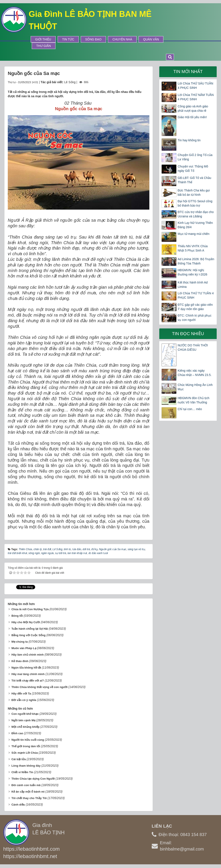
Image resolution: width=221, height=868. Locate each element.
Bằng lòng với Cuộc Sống (28, 635)
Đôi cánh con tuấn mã (26, 785)
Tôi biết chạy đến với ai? (27, 680)
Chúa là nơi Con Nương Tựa (30, 609)
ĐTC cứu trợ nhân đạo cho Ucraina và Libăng (196, 214)
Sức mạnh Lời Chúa (24, 752)
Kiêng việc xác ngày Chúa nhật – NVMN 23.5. (195, 373)
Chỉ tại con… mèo (190, 409)
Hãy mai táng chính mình (28, 674)
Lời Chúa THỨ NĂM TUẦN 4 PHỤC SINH (196, 97)
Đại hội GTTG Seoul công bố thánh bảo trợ (195, 203)
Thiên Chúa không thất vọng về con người (39, 687)
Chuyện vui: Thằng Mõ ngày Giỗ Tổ (193, 168)
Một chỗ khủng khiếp (25, 726)
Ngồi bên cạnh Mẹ (23, 720)
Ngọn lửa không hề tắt (26, 667)
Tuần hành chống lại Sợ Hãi (29, 628)
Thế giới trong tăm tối (25, 746)
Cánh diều (18, 804)
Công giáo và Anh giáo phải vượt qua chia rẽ (193, 108)
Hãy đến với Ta (21, 693)
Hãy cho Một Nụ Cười (25, 622)
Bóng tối (17, 615)
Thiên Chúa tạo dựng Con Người (33, 778)
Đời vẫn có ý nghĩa (23, 700)
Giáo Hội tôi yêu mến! (192, 117)
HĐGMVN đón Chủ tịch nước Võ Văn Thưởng (193, 400)
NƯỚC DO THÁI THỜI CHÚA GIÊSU (193, 347)
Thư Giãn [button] (43, 46)
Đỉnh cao (17, 733)
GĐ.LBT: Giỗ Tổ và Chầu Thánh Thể (194, 180)
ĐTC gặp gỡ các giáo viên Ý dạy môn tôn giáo (195, 307)
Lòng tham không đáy (26, 765)
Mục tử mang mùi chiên (193, 234)
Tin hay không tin (189, 140)
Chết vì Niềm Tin (22, 772)
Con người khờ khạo (25, 713)
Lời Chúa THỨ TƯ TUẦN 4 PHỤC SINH (196, 295)
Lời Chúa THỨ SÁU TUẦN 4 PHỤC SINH (195, 85)
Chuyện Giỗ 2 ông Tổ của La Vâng (195, 157)
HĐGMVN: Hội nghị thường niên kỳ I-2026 (192, 272)
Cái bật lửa (18, 759)
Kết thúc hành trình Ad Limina (193, 284)
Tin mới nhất (188, 71)
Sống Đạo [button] (93, 39)
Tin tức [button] (68, 39)
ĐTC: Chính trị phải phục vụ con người (194, 318)
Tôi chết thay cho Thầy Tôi (29, 798)
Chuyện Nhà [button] (122, 39)
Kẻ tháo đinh (19, 661)
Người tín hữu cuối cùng (27, 739)
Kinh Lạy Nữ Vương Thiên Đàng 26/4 (195, 225)
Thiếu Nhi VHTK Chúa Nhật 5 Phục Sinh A (193, 248)
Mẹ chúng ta (19, 641)
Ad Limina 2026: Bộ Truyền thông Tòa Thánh (196, 261)
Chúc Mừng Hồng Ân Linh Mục (195, 387)
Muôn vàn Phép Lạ (23, 648)
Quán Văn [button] (151, 39)
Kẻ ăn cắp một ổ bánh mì (28, 791)
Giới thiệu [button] (43, 39)
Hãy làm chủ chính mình (27, 654)
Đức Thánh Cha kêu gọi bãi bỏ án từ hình (194, 192)
